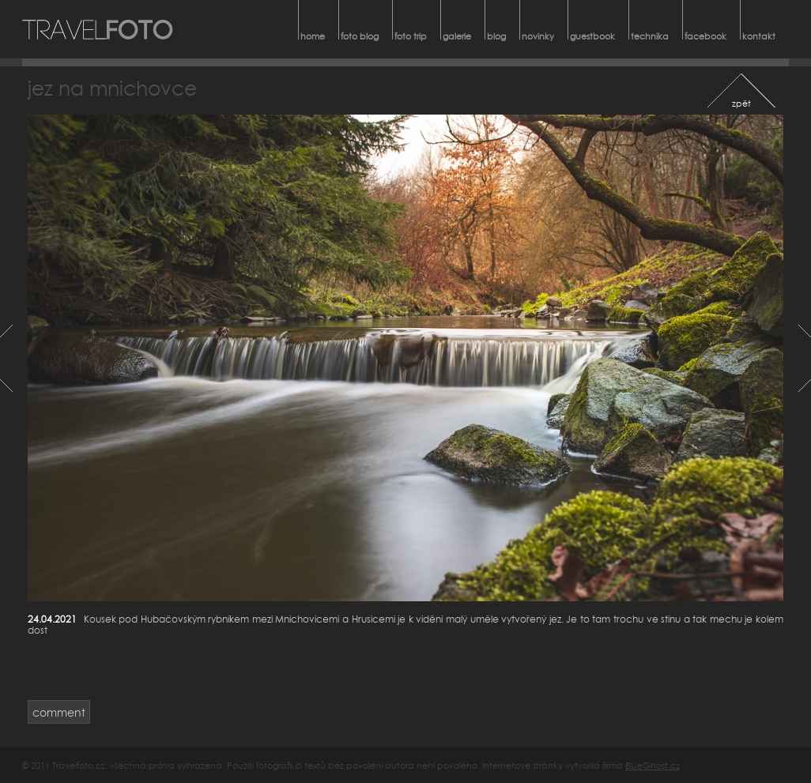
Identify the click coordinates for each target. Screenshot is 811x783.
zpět (741, 103)
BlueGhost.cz (652, 765)
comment (58, 712)
